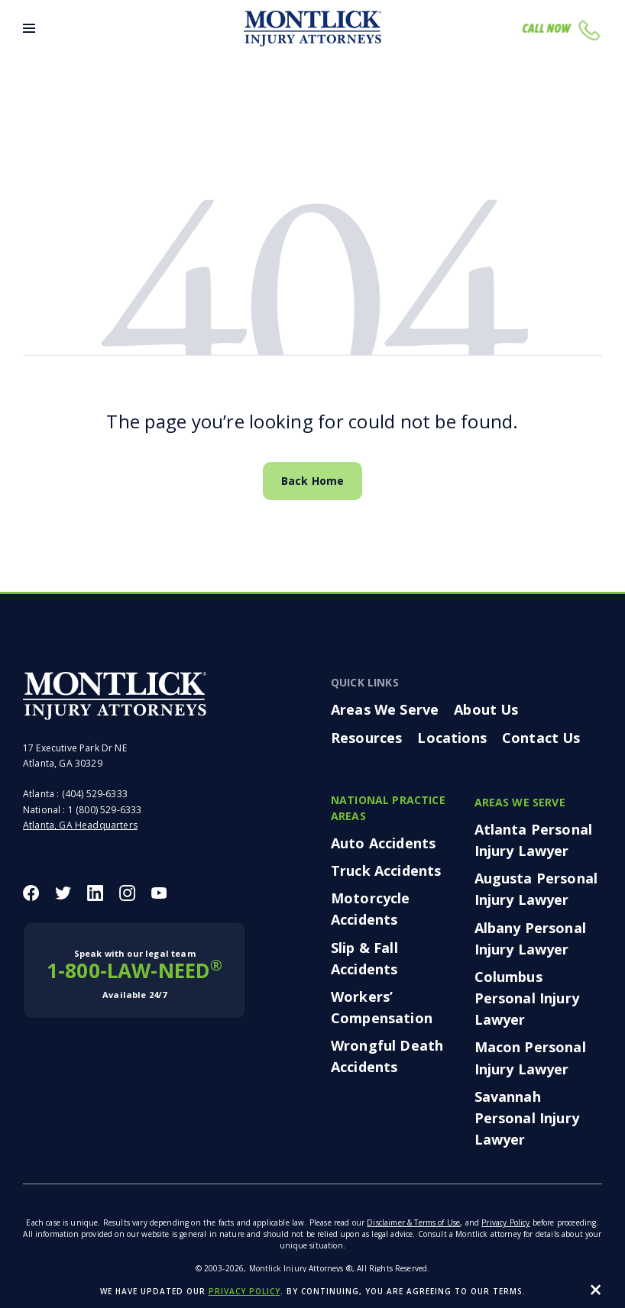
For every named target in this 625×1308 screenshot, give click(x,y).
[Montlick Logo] (312, 29)
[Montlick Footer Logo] (114, 695)
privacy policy (244, 1291)
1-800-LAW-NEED (134, 974)
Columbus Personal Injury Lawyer (526, 998)
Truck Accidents (386, 870)
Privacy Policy (505, 1222)
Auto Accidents (383, 843)
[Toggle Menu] (29, 28)
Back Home (312, 480)
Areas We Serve (385, 709)
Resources (366, 737)
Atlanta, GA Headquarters (80, 825)
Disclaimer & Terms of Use (413, 1222)
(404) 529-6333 (95, 793)
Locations (451, 737)
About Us (486, 709)
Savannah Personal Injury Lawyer (526, 1117)
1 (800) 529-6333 (105, 809)
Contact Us (541, 737)
